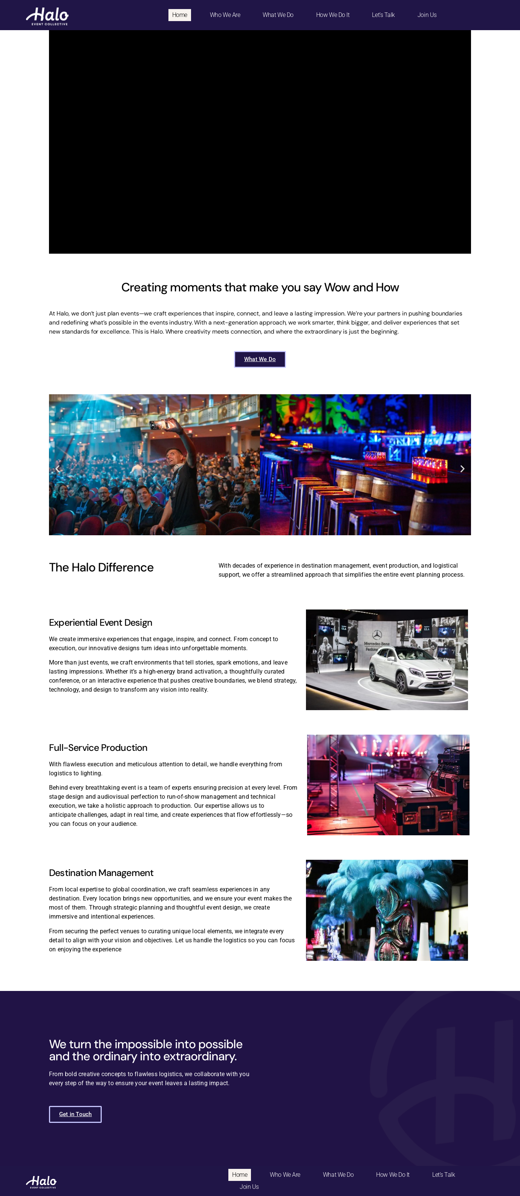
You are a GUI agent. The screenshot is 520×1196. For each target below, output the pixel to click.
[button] (57, 468)
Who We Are (225, 14)
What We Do (278, 14)
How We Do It (333, 14)
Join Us (427, 14)
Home (179, 14)
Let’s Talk (383, 14)
